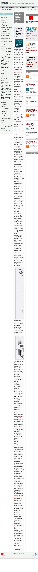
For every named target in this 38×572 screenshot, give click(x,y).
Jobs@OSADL (4, 22)
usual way (17, 380)
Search (2, 129)
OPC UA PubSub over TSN (6, 95)
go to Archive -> (34, 153)
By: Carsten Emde (17, 23)
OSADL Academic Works (5, 109)
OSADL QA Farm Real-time (6, 86)
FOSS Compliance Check (5, 75)
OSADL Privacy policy (6, 126)
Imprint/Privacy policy (22, 7)
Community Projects (4, 102)
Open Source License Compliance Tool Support (6, 59)
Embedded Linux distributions (29, 99)
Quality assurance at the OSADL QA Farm (6, 89)
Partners (3, 20)
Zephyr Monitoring (5, 82)
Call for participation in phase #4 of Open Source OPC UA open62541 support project (31, 111)
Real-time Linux (4, 83)
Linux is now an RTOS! (31, 74)
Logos (2, 24)
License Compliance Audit (6, 72)
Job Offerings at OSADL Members (6, 42)
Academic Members (6, 37)
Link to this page (34, 565)
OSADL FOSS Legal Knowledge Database (6, 55)
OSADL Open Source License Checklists (6, 52)
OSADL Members (6, 32)
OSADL (11, 9)
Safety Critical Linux (5, 97)
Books (2, 107)
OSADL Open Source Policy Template (6, 49)
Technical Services (3, 79)
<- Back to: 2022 (17, 559)
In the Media (4, 19)
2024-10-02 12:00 (28, 72)
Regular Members (5, 33)
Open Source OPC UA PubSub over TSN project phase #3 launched (31, 142)
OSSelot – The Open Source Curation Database (6, 63)
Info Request (4, 25)
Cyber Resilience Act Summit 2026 (31, 63)
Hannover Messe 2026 (32, 20)
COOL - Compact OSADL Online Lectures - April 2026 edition (31, 34)
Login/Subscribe (33, 7)
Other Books (4, 111)
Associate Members (5, 35)
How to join (4, 17)
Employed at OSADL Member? (6, 39)
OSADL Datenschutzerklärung (6, 124)
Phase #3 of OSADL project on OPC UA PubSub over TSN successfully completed (31, 125)
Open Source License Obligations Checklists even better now (31, 86)
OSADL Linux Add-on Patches (6, 92)
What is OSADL (4, 16)
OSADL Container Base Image (6, 69)
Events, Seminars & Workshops (6, 28)
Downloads (4, 116)
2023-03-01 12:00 (28, 97)
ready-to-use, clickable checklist (19, 428)
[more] (36, 81)
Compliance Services (4, 46)
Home (13, 7)
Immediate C (4, 104)
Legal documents (5, 122)
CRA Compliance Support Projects (5, 66)
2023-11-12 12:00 (28, 83)
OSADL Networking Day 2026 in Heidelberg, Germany (31, 48)
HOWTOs (3, 113)
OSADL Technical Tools (6, 98)
